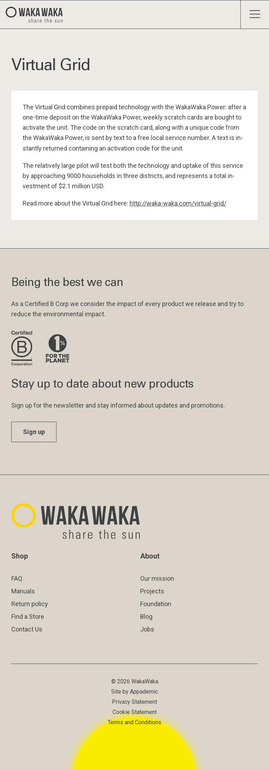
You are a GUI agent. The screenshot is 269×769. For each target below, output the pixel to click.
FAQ (16, 578)
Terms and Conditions (134, 722)
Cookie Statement (135, 712)
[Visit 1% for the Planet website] (57, 349)
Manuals (23, 591)
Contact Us (26, 629)
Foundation (155, 604)
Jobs (147, 629)
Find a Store (27, 616)
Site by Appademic (134, 691)
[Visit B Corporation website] (23, 349)
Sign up (34, 431)
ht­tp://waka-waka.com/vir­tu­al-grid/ (178, 203)
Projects (152, 591)
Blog (146, 616)
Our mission (157, 578)
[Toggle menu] (254, 14)
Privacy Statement (134, 701)
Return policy (29, 604)
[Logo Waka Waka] (37, 14)
